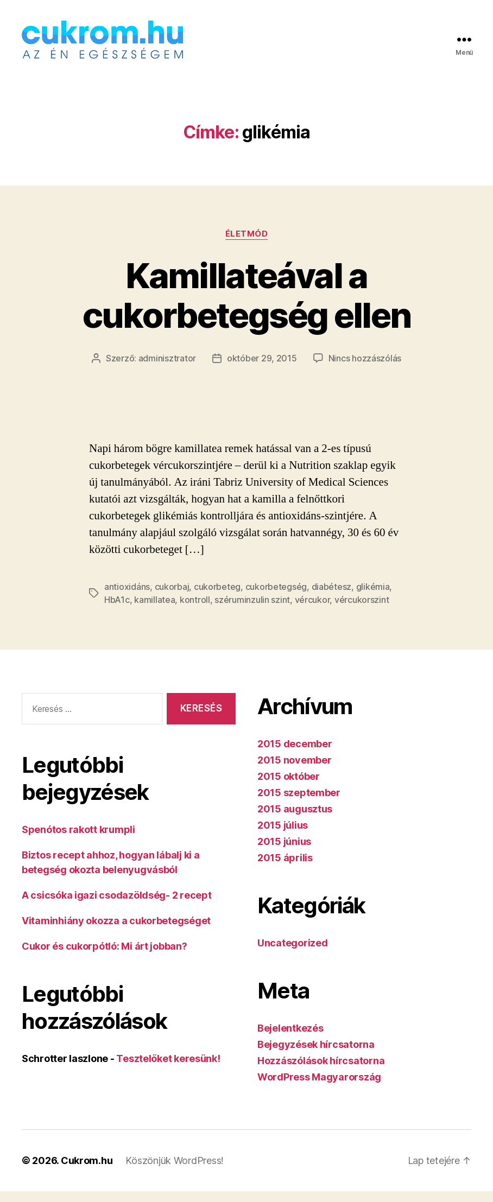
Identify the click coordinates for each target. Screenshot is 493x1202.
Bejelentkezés (290, 1039)
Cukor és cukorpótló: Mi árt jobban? (104, 957)
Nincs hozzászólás (364, 369)
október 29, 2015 (262, 369)
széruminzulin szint (252, 610)
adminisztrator (167, 369)
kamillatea (154, 610)
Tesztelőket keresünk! (168, 1069)
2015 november (294, 771)
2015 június (284, 852)
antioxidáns (127, 597)
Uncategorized (292, 953)
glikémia (373, 597)
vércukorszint (361, 610)
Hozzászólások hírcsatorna (320, 1071)
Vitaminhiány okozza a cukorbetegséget (116, 931)
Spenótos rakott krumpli (78, 840)
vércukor (312, 610)
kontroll (195, 610)
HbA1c (117, 610)
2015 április (285, 868)
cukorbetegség (276, 597)
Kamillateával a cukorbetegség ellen (246, 306)
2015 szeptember (298, 803)
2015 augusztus (294, 819)
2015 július (282, 836)
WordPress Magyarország (319, 1087)
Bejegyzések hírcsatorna (316, 1055)
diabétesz (332, 597)
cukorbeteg (217, 597)
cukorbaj (172, 597)
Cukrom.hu (87, 1171)
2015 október (288, 787)
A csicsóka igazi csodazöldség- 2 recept (116, 906)
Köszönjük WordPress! (174, 1171)
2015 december (294, 754)
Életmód (246, 245)
